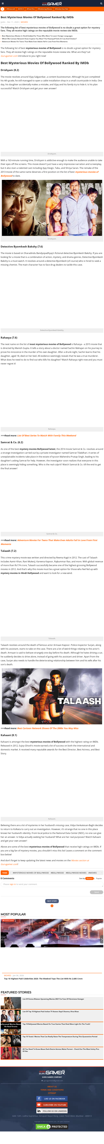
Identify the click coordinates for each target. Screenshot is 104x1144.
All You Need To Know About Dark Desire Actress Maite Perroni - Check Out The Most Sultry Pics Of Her (61, 1050)
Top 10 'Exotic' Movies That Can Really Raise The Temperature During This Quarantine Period (60, 1036)
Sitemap (52, 1093)
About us (52, 1086)
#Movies (92, 872)
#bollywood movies (76, 872)
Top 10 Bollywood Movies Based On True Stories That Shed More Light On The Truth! (56, 1024)
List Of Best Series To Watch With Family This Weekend (46, 435)
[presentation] (10, 872)
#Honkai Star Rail (61, 9)
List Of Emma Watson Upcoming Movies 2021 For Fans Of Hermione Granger (53, 999)
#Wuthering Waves (45, 9)
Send (96, 892)
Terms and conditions (52, 1089)
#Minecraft (10, 9)
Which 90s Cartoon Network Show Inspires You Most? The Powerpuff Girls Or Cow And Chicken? (39, 39)
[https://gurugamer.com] (52, 1072)
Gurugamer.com (9, 55)
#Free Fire (31, 9)
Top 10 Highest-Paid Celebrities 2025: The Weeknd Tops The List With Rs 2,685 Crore (43, 978)
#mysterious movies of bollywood (31, 872)
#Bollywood (57, 872)
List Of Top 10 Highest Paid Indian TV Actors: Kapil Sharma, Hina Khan (51, 1011)
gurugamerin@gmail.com (53, 1080)
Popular (99, 878)
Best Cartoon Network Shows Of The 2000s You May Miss (47, 728)
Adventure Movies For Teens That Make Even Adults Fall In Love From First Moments (35, 41)
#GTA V (21, 9)
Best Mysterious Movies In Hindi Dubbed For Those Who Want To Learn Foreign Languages (37, 36)
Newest (89, 878)
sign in (13, 884)
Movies (24, 22)
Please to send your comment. (20, 884)
